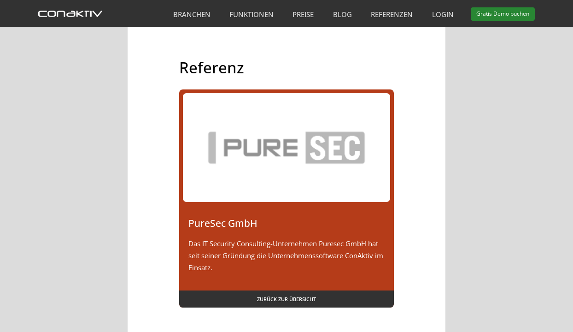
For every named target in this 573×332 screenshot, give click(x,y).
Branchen (191, 14)
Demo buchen (502, 14)
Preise (303, 14)
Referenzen (392, 14)
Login (443, 14)
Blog (342, 14)
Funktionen (251, 14)
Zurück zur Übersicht (286, 299)
